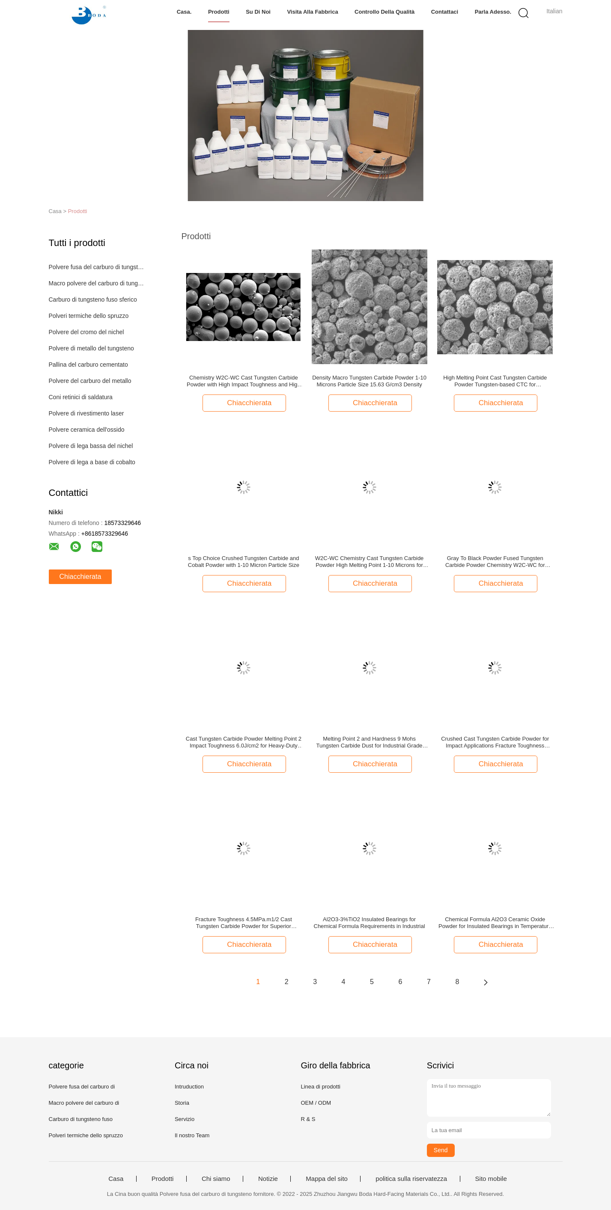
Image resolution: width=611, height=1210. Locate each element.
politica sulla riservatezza (411, 1179)
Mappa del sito (327, 1179)
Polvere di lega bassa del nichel (91, 445)
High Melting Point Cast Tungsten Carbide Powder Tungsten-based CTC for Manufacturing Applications (495, 381)
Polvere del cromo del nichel (86, 332)
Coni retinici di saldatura (81, 397)
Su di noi (258, 12)
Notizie (268, 1179)
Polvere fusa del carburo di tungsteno (97, 267)
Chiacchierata (80, 576)
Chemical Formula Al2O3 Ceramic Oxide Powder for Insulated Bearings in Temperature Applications (494, 923)
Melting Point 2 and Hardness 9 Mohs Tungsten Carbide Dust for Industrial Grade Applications (369, 742)
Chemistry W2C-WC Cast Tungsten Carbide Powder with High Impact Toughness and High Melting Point (244, 381)
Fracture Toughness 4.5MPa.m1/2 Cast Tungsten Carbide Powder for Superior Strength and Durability (243, 923)
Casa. (184, 12)
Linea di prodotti (320, 1086)
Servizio (184, 1119)
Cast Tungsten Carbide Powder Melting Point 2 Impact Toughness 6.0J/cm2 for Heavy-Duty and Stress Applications (243, 742)
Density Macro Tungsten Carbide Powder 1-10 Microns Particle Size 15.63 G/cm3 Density (369, 381)
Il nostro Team (192, 1135)
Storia (182, 1103)
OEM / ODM (316, 1103)
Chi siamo (216, 1179)
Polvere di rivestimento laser (86, 413)
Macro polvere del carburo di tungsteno (97, 283)
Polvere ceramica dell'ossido (87, 429)
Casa (115, 1179)
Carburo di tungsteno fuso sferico (93, 299)
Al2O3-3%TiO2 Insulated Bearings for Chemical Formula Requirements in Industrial (369, 922)
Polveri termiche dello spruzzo (89, 315)
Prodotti (218, 12)
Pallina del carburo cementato (88, 364)
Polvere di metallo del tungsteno (91, 348)
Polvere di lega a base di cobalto (92, 462)
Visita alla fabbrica (312, 12)
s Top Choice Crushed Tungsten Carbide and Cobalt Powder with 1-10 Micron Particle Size (243, 561)
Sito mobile (491, 1179)
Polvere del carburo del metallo (90, 380)
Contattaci (445, 12)
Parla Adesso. (493, 12)
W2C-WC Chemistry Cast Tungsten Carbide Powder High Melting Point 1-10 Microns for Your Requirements (369, 562)
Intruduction (189, 1086)
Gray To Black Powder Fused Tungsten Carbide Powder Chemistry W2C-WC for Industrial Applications (495, 562)
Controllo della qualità (384, 12)
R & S (308, 1119)
